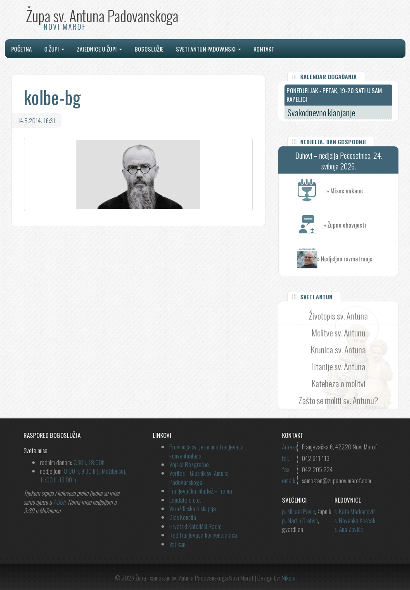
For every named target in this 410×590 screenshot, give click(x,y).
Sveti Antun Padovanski (208, 49)
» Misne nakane (362, 190)
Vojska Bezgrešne (189, 464)
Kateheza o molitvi (338, 383)
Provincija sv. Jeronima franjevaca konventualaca (206, 451)
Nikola (289, 577)
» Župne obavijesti (360, 225)
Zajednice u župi (99, 49)
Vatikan (177, 543)
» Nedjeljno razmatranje (344, 258)
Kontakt (264, 49)
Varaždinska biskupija (192, 508)
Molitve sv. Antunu (338, 332)
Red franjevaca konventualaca (203, 534)
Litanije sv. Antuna (338, 366)
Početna (21, 49)
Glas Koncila (182, 517)
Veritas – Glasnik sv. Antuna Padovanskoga (199, 477)
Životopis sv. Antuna (338, 315)
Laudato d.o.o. (185, 499)
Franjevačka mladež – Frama (200, 490)
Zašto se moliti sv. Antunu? (338, 400)
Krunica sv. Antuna (338, 349)
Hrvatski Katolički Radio (195, 526)
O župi (54, 49)
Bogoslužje (149, 49)
